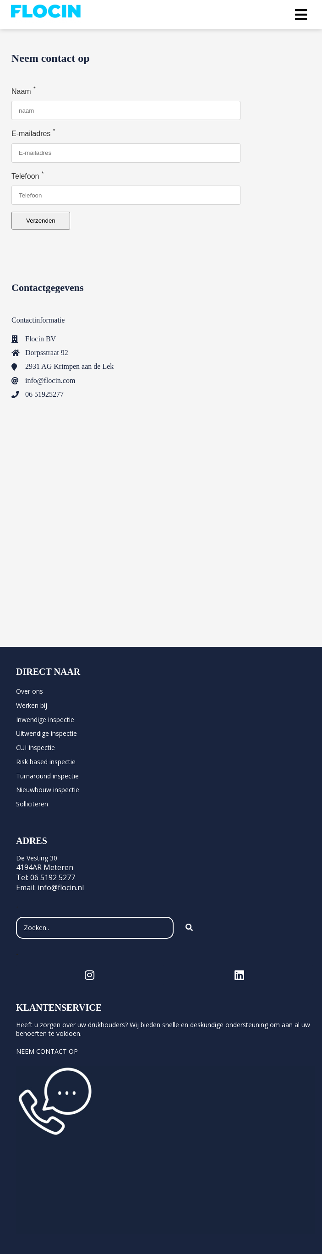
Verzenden (40, 220)
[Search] (189, 928)
